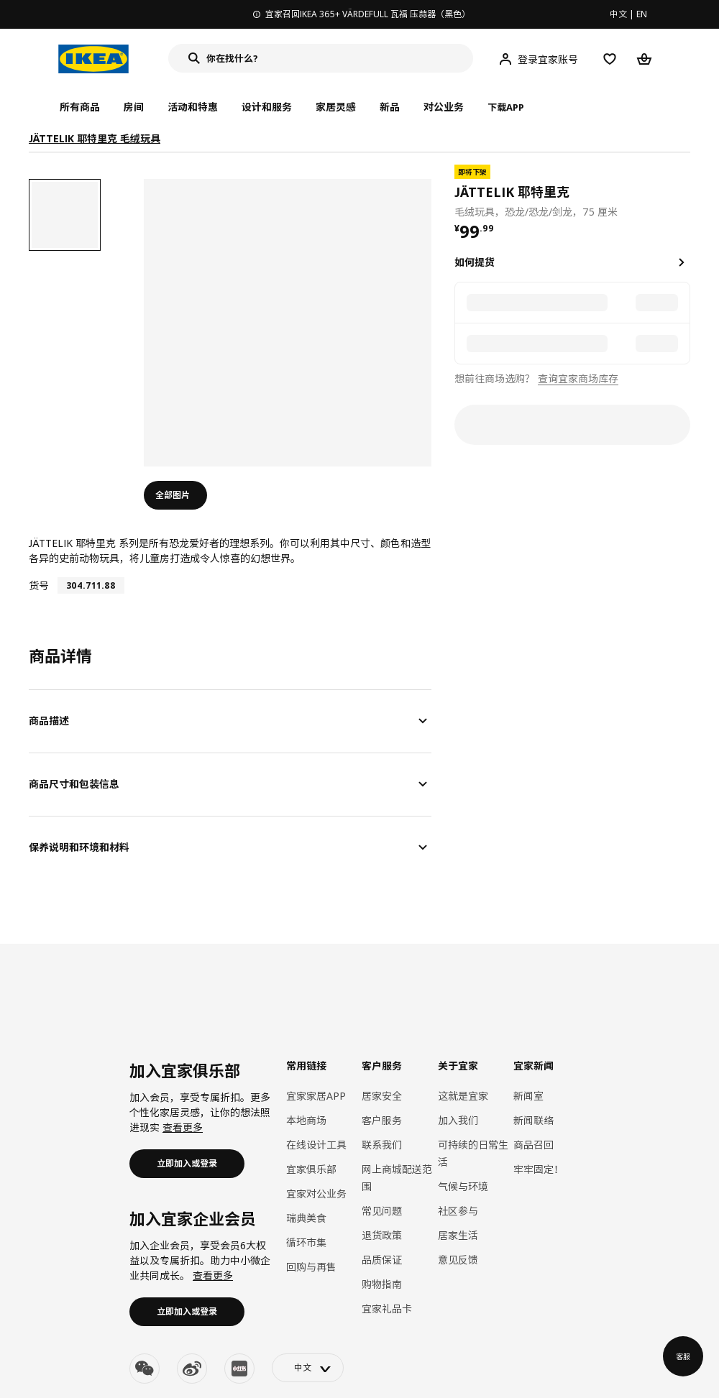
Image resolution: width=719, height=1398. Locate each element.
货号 (39, 585)
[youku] (239, 1368)
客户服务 (382, 1120)
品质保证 (382, 1259)
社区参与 (458, 1211)
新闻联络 (533, 1120)
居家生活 (458, 1235)
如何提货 (474, 262)
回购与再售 (311, 1267)
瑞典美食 (306, 1218)
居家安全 (382, 1096)
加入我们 (458, 1120)
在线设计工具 (316, 1144)
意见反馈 (458, 1259)
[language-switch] (308, 1367)
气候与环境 (463, 1186)
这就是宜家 (463, 1096)
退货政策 (382, 1235)
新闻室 (528, 1096)
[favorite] (684, 192)
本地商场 (306, 1120)
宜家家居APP (316, 1096)
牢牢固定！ (538, 1169)
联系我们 (382, 1144)
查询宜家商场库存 (578, 378)
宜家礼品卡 (387, 1308)
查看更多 (182, 1127)
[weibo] (192, 1368)
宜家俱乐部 (311, 1169)
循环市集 (306, 1242)
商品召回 (533, 1144)
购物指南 (382, 1284)
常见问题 (382, 1211)
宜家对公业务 (316, 1193)
